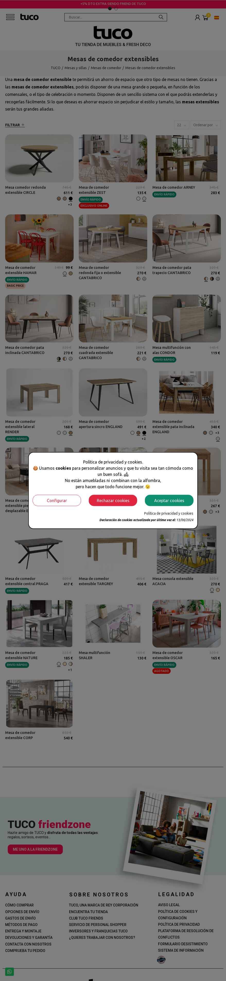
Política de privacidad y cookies (168, 513)
